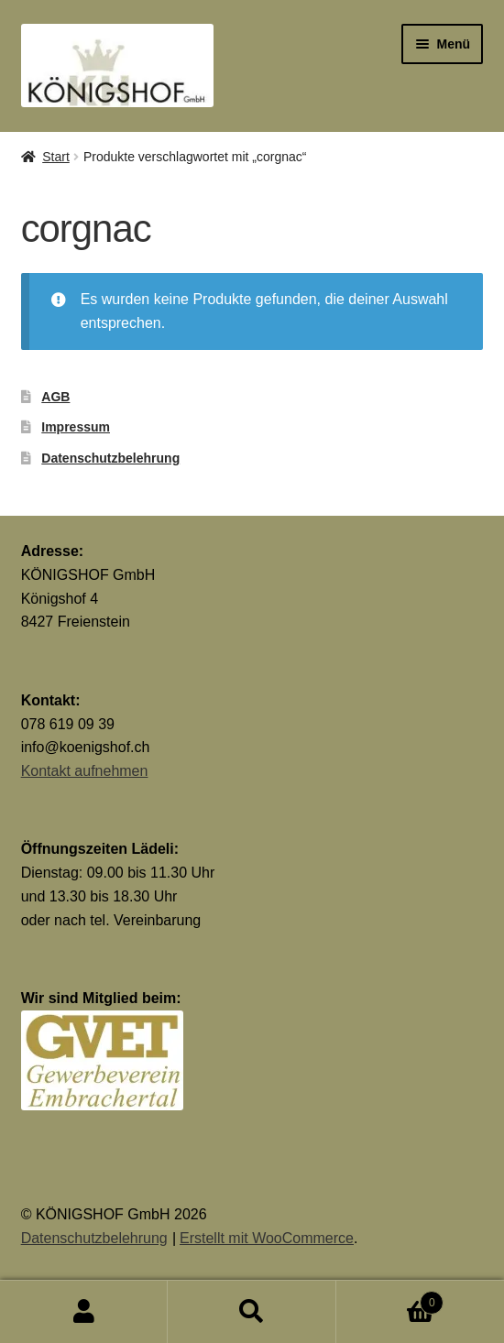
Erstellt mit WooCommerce (267, 1238)
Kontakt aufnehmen (84, 771)
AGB (55, 396)
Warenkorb (390, 1299)
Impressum (75, 427)
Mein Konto (84, 1312)
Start (56, 156)
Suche (251, 1312)
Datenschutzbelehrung (110, 458)
